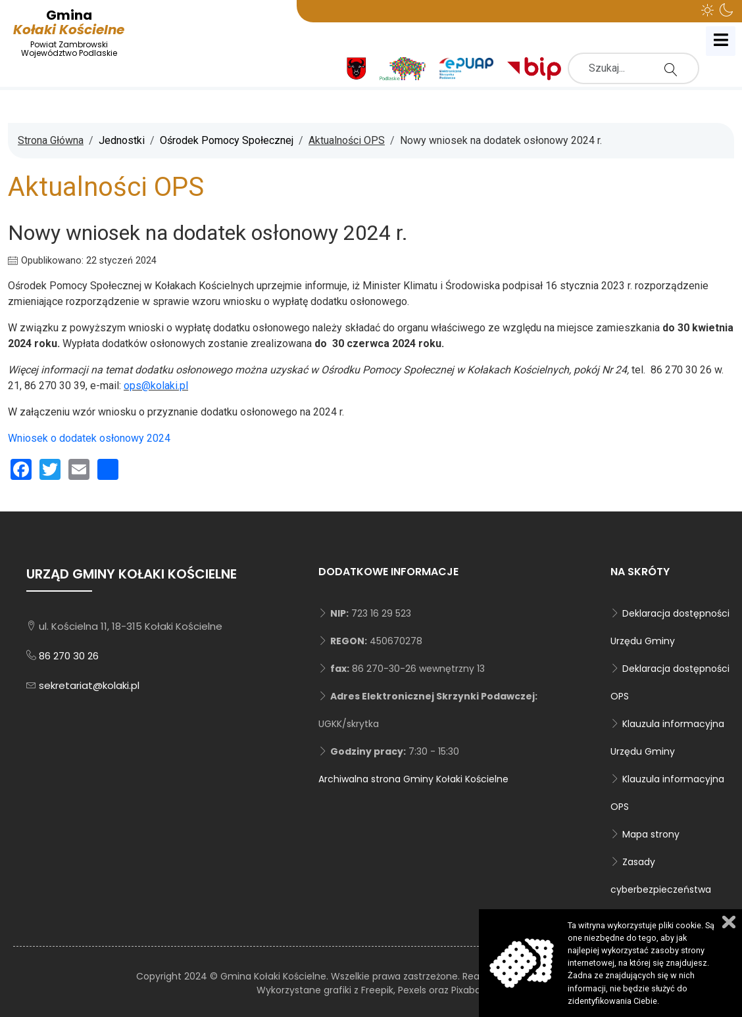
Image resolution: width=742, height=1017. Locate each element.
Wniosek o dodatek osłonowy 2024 (89, 438)
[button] (708, 10)
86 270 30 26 (69, 656)
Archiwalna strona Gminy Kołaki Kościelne (413, 779)
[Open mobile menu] (720, 41)
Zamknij (728, 922)
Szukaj (674, 69)
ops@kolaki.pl (156, 385)
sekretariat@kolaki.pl (89, 685)
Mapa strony (651, 834)
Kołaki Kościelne (68, 32)
